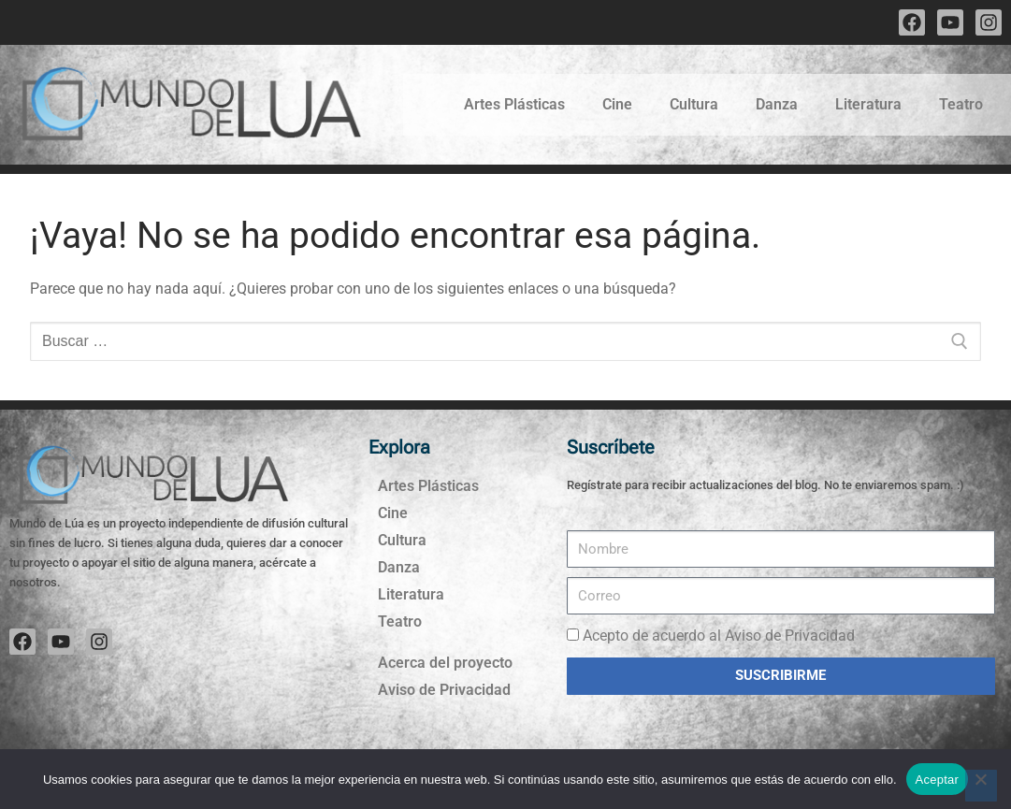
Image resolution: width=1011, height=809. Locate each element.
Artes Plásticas (514, 104)
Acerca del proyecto (445, 663)
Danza (777, 104)
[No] (981, 786)
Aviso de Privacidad (444, 690)
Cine (617, 104)
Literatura (868, 104)
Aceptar (938, 780)
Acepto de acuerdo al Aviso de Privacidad (719, 635)
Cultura (694, 104)
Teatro (961, 104)
